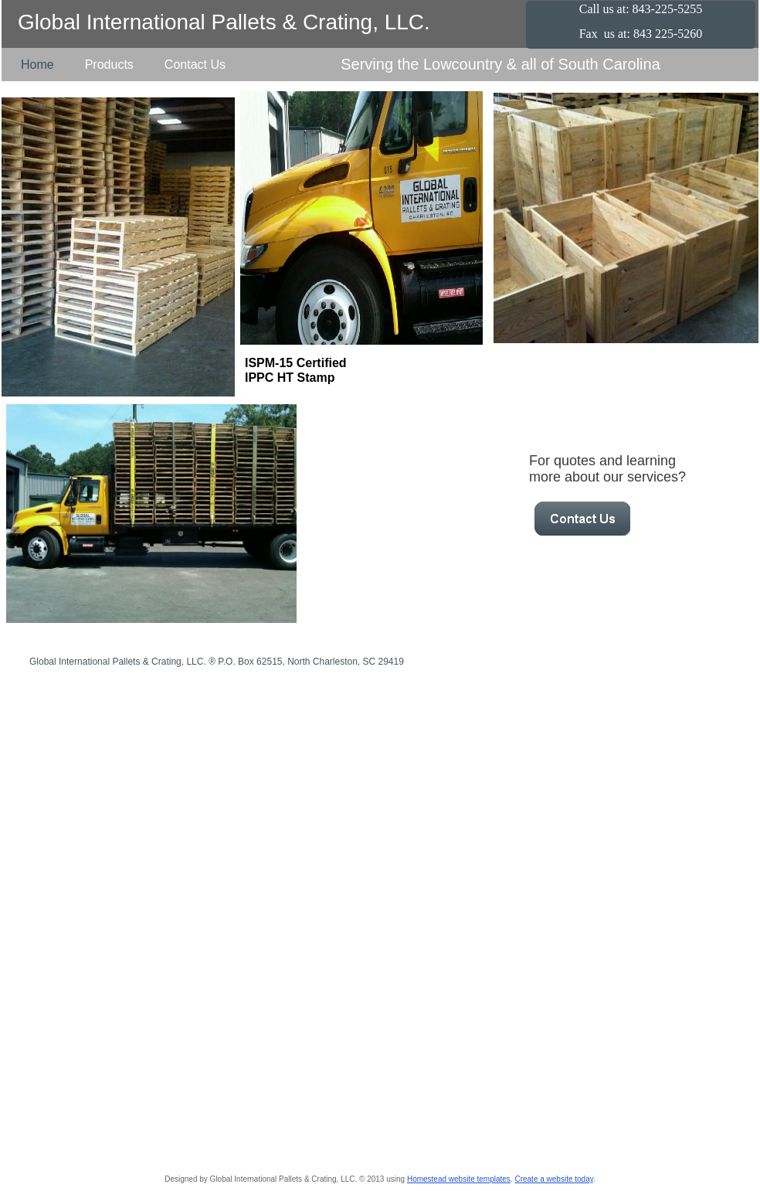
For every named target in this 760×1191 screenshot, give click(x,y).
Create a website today (553, 1179)
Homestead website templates (459, 1179)
